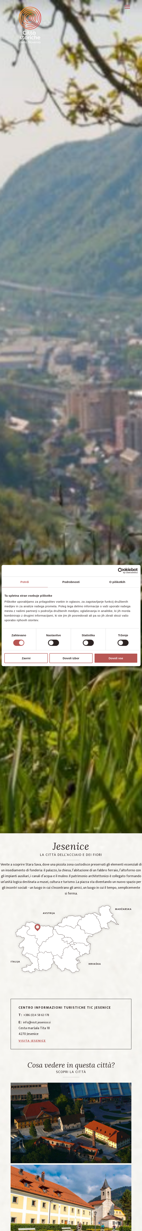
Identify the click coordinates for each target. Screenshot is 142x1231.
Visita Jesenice (32, 1040)
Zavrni (26, 658)
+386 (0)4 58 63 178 (34, 1015)
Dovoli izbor (71, 658)
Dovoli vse (116, 658)
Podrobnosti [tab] (71, 581)
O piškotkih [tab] (117, 581)
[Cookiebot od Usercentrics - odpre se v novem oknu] (121, 570)
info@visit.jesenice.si (35, 1022)
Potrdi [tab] (24, 581)
